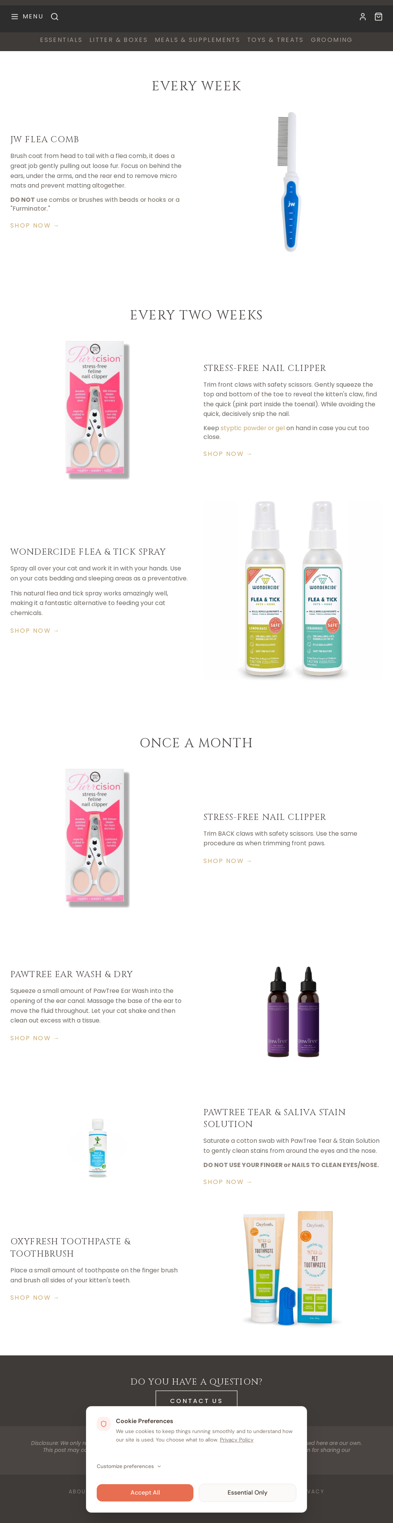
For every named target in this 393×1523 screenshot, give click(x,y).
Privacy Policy (237, 1440)
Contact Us (196, 1400)
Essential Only (248, 1492)
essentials (61, 40)
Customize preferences (129, 1466)
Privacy (310, 1491)
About (79, 1491)
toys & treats (275, 40)
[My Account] (362, 16)
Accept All (145, 1492)
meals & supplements (197, 40)
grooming (332, 40)
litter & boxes (118, 40)
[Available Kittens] (378, 16)
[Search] (54, 16)
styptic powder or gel (253, 428)
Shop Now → (35, 225)
